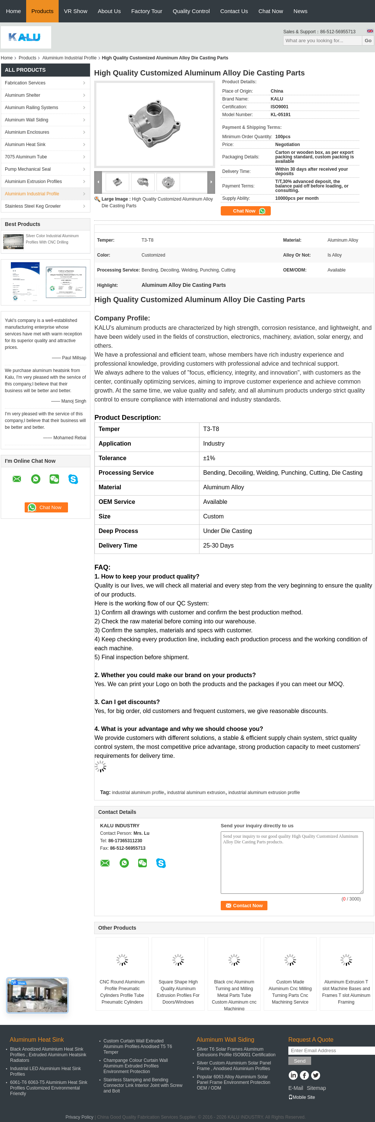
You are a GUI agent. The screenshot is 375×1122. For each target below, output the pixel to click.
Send (300, 1061)
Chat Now (270, 11)
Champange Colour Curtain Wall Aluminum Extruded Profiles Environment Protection (135, 1066)
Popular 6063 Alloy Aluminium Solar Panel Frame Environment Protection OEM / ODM (233, 1082)
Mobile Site (301, 1097)
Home (13, 11)
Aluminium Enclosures (27, 132)
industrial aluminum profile (138, 792)
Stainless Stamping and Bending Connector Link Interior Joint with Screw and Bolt (142, 1085)
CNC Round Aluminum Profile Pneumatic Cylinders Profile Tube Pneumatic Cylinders (122, 992)
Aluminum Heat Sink (25, 144)
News (301, 11)
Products (42, 11)
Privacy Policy (79, 1117)
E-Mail (295, 1088)
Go (368, 40)
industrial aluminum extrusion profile (264, 792)
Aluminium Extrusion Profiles (33, 181)
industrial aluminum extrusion (196, 792)
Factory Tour (146, 11)
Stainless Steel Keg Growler (33, 206)
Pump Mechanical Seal (28, 169)
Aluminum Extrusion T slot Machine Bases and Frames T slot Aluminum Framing (346, 992)
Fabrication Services (25, 83)
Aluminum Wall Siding (26, 120)
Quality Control (191, 11)
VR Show (75, 11)
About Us (109, 11)
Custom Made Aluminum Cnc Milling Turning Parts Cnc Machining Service (290, 992)
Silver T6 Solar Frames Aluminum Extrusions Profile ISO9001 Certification (236, 1052)
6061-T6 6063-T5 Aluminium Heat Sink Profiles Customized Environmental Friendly (48, 1088)
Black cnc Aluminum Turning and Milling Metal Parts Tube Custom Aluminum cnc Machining (234, 995)
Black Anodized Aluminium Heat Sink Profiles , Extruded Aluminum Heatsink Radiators (48, 1055)
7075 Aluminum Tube (26, 156)
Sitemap (316, 1088)
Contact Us (234, 11)
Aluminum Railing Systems (31, 107)
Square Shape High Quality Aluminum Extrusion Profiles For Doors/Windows (178, 992)
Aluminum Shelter (22, 95)
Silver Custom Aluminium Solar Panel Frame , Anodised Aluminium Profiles (234, 1065)
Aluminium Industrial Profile (69, 58)
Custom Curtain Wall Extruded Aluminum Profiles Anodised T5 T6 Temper (137, 1046)
